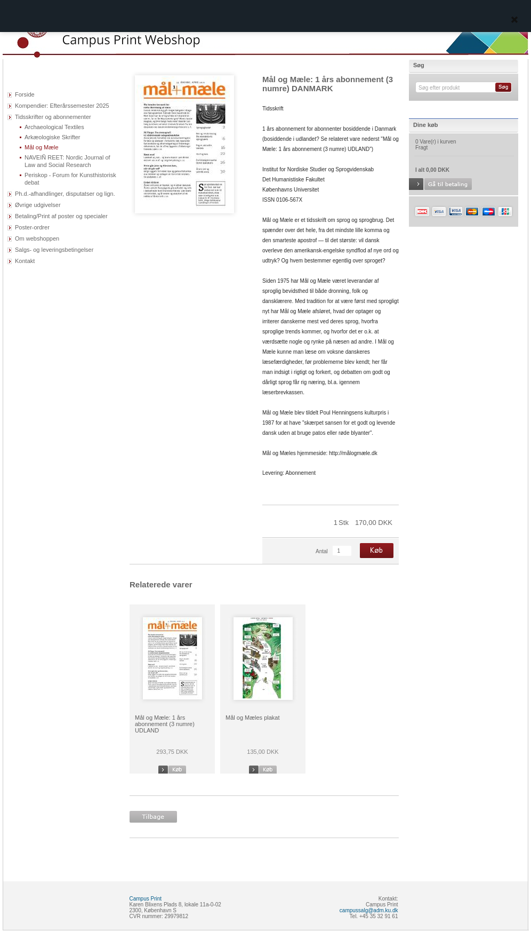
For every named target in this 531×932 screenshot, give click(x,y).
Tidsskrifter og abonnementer (53, 117)
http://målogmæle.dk (353, 453)
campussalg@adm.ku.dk (369, 910)
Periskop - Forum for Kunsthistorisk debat (70, 179)
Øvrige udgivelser (38, 205)
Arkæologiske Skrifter (53, 137)
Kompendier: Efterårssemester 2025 (62, 105)
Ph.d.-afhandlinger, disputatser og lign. (65, 193)
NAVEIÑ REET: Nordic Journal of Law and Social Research (67, 161)
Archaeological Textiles (54, 127)
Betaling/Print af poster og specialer (61, 216)
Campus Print (146, 899)
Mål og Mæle (42, 147)
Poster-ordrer (32, 227)
